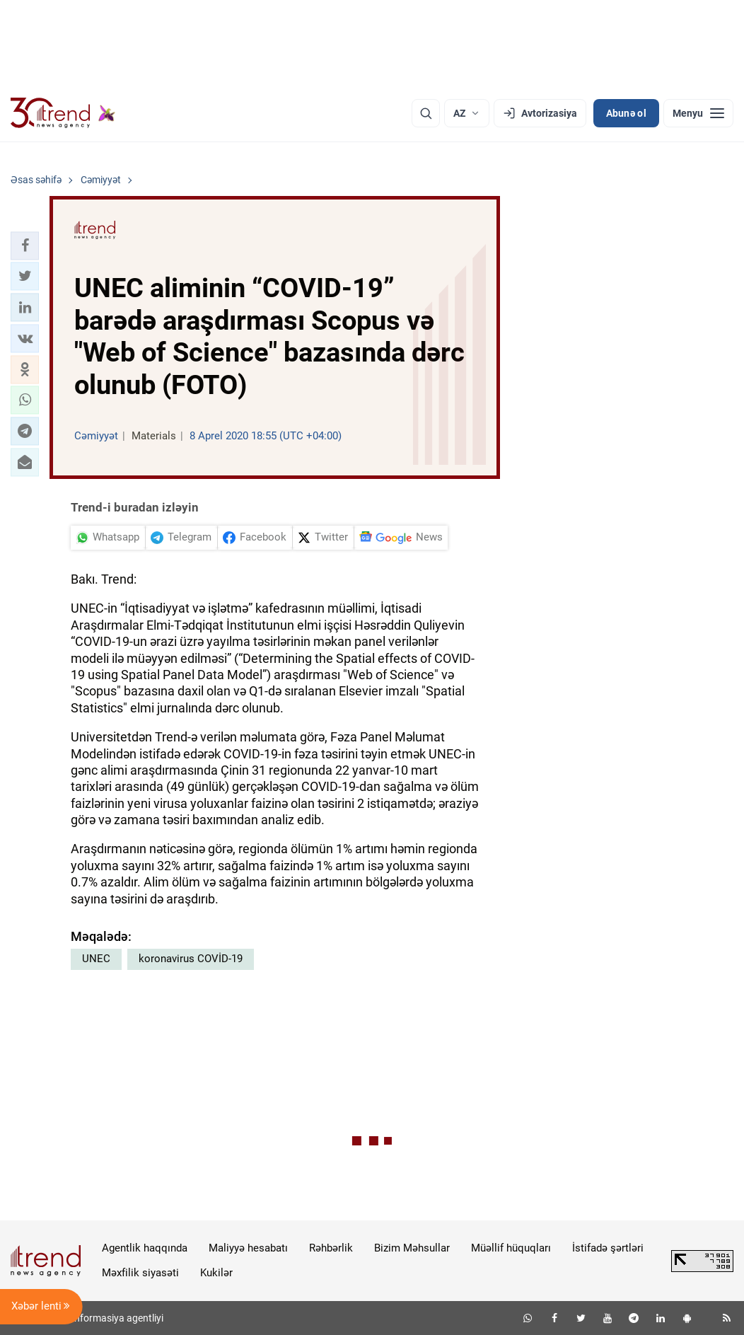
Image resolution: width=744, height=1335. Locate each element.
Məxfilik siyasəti (140, 1272)
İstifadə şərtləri (608, 1248)
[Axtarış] (426, 113)
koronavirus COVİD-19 (191, 958)
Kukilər (216, 1272)
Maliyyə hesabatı (248, 1248)
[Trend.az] (63, 113)
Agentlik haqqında (144, 1248)
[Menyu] (698, 113)
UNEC (96, 958)
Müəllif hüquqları (511, 1248)
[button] (25, 245)
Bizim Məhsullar (412, 1248)
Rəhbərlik (331, 1248)
